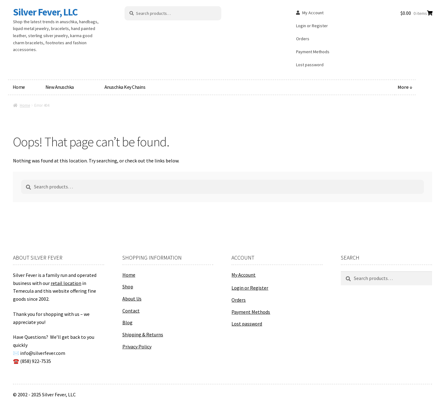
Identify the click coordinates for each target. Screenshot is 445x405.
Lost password (310, 64)
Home (19, 87)
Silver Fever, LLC (45, 12)
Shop (127, 286)
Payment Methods (312, 51)
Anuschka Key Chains (125, 87)
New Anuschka (59, 87)
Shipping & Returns (142, 334)
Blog (127, 322)
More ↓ (405, 87)
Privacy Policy (136, 346)
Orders (302, 38)
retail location (66, 283)
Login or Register (312, 25)
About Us (132, 298)
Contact (131, 311)
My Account (313, 12)
